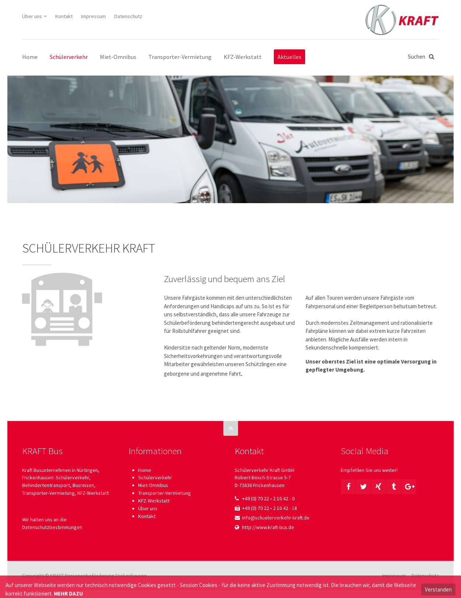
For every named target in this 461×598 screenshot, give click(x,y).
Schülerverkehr (155, 477)
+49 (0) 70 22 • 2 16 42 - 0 (268, 498)
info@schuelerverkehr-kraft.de (276, 517)
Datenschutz (128, 16)
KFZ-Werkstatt (154, 500)
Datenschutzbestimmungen (52, 527)
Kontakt (64, 16)
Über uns (32, 16)
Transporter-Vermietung (164, 493)
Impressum (93, 16)
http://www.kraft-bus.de (268, 527)
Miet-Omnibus (153, 485)
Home (144, 470)
